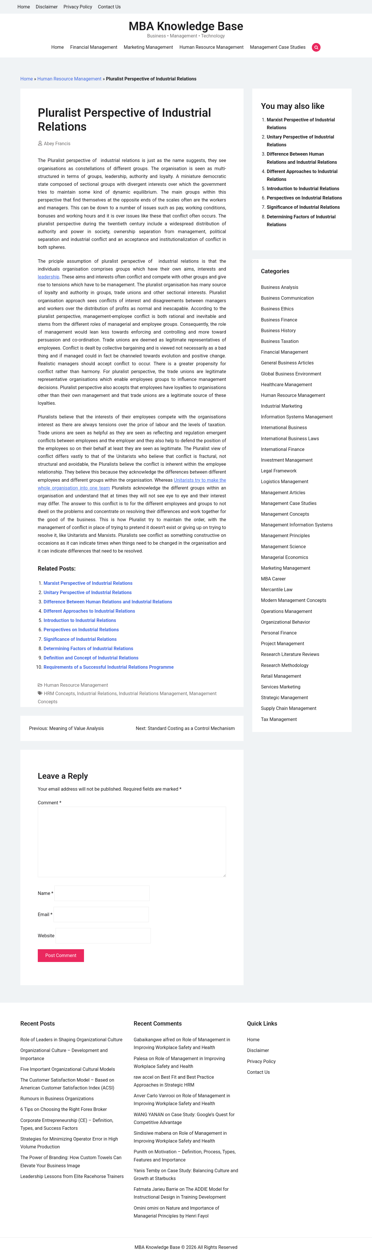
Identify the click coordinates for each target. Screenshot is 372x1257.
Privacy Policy (78, 7)
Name (45, 893)
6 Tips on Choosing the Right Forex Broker (63, 1109)
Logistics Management (284, 481)
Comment (49, 802)
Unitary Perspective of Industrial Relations (88, 592)
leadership (48, 277)
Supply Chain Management (288, 708)
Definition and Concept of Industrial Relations (91, 658)
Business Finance (279, 320)
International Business (284, 427)
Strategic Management (284, 697)
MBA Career (273, 579)
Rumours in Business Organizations (57, 1098)
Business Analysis (279, 287)
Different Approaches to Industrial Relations (89, 611)
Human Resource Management (212, 47)
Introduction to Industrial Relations (80, 620)
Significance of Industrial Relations (80, 639)
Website (46, 935)
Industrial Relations (97, 693)
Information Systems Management (297, 417)
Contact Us (109, 7)
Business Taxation (280, 341)
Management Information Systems (297, 525)
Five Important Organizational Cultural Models (67, 1069)
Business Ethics (277, 309)
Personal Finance (279, 633)
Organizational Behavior (285, 622)
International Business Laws (290, 438)
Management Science (283, 546)
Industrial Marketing (281, 406)
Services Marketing (281, 687)
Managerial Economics (284, 557)
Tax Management (279, 719)
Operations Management (286, 611)
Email (45, 914)
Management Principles (285, 535)
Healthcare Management (286, 384)
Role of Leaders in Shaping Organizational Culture (71, 1039)
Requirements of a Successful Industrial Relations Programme (109, 667)
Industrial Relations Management (153, 693)
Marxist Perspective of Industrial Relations (88, 583)
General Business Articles (287, 363)
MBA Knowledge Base (186, 26)
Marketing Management (148, 47)
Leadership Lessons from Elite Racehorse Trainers (72, 1176)
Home (23, 7)
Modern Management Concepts (293, 600)
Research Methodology (285, 665)
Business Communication (287, 298)
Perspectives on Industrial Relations (81, 629)
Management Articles (283, 492)
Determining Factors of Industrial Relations (88, 648)
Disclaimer (47, 7)
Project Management (282, 643)
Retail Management (281, 676)
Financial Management (93, 47)
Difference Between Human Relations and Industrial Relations (108, 602)
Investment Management (287, 460)
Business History (278, 330)
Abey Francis (57, 143)
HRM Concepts (59, 693)
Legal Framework (278, 471)
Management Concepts (285, 514)
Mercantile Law (276, 589)
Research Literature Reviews (290, 654)
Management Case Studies (277, 47)
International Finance (282, 449)
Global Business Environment (291, 374)
